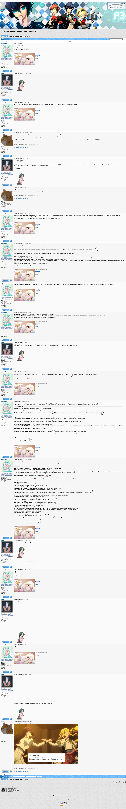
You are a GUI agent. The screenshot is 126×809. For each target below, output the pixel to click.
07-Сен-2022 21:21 (18, 73)
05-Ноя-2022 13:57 (18, 158)
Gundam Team (37, 55)
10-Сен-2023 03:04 (18, 243)
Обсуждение (23, 36)
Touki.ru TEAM (78, 799)
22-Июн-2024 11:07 (18, 401)
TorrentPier (47, 799)
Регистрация (113, 7)
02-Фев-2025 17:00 (18, 540)
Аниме (28, 36)
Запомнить (122, 3)
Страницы (108, 774)
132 (120, 774)
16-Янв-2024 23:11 (18, 342)
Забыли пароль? (119, 7)
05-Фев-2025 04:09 (18, 674)
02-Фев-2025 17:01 (18, 569)
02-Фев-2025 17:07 (18, 599)
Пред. (114, 774)
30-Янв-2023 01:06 (18, 213)
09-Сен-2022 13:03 (18, 102)
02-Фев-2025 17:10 (18, 644)
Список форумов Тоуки (14, 36)
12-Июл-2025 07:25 (18, 721)
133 (122, 774)
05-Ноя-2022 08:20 (18, 132)
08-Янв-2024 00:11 (18, 312)
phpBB (62, 799)
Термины (36, 58)
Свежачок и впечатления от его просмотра (19, 32)
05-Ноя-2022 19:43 (18, 187)
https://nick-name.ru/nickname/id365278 (21, 147)
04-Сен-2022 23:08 (18, 43)
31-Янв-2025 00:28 (18, 459)
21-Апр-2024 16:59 (18, 371)
